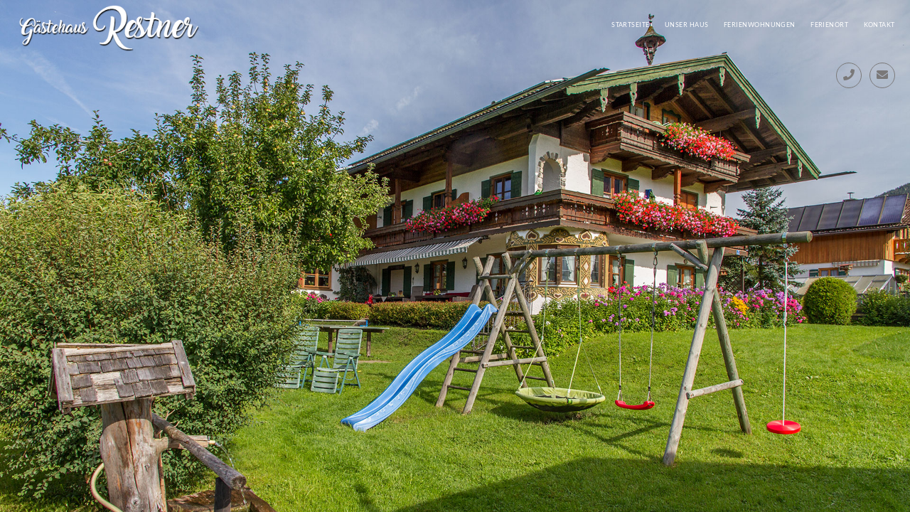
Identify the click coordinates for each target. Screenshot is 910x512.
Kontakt (879, 24)
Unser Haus (687, 24)
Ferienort (829, 24)
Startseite (630, 24)
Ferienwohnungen (760, 24)
